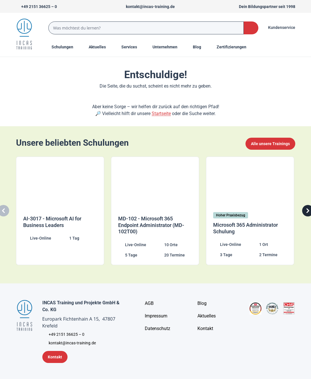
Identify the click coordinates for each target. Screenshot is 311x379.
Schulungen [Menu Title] (65, 46)
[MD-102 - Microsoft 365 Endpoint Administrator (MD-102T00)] (155, 211)
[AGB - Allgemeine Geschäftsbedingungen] (149, 303)
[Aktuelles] (206, 316)
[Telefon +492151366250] (36, 6)
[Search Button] (251, 27)
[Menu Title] (100, 47)
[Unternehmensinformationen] (157, 329)
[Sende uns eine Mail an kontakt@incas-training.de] (148, 6)
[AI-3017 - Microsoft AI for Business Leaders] (60, 211)
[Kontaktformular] (55, 357)
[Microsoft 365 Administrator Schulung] (250, 211)
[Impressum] (156, 316)
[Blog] (202, 303)
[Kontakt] (205, 329)
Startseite (161, 113)
